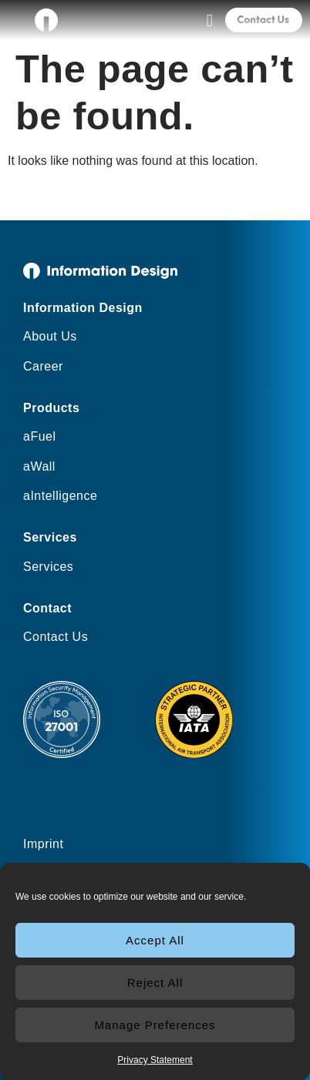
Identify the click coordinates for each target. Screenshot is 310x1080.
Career (43, 366)
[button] (209, 20)
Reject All (155, 982)
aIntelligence (60, 495)
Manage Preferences (154, 1024)
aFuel (39, 436)
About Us (50, 336)
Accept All (155, 940)
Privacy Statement (154, 1060)
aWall (39, 466)
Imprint (43, 843)
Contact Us (55, 636)
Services (48, 566)
